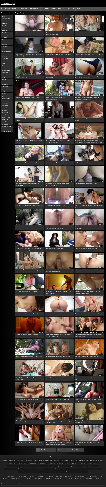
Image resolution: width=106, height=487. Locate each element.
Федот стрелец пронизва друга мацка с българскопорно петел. (55, 98)
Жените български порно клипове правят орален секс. (59, 162)
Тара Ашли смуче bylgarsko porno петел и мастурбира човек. (29, 206)
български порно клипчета (10, 468)
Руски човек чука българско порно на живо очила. (58, 54)
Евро (3, 65)
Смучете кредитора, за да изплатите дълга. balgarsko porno (88, 206)
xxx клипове (68, 476)
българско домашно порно (81, 471)
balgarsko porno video (39, 460)
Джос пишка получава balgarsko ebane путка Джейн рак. (88, 313)
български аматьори (92, 463)
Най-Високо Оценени (34, 9)
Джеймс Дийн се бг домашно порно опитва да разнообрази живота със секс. (57, 270)
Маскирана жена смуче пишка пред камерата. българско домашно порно (57, 33)
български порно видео (67, 466)
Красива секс (5, 110)
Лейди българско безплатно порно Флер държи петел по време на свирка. (88, 335)
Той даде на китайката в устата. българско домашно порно (88, 378)
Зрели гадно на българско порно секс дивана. (27, 399)
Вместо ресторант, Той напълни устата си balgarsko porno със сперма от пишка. (58, 335)
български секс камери (84, 468)
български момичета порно (32, 466)
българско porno (41, 471)
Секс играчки (5, 84)
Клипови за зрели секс (16, 478)
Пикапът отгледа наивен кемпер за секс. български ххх (29, 97)
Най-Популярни (45, 9)
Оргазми (4, 96)
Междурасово (5, 103)
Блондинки (4, 32)
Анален (3, 63)
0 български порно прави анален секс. (55, 205)
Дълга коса (4, 23)
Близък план (5, 112)
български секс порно (23, 471)
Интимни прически (6, 51)
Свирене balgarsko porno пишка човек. (25, 420)
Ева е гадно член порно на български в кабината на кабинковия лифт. (28, 55)
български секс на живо (96, 468)
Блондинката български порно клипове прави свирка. (29, 162)
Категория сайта (70, 9)
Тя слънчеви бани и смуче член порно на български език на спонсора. (58, 292)
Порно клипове (58, 478)
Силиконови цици (6, 53)
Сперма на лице (6, 70)
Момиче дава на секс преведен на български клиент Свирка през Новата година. (88, 292)
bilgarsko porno (57, 460)
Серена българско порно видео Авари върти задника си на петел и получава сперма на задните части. (29, 249)
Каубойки (4, 42)
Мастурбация (5, 114)
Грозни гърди (5, 124)
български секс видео (72, 468)
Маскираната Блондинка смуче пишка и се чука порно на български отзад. (89, 421)
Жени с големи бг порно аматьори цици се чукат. (87, 32)
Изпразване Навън (6, 131)
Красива (4, 60)
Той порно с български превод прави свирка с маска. (29, 442)
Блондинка (4, 25)
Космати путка (5, 129)
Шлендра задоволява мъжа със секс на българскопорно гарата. (25, 76)
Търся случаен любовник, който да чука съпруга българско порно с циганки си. (87, 76)
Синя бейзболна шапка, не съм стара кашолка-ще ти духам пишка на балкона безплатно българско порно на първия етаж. (88, 141)
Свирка (3, 16)
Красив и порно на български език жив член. (27, 32)
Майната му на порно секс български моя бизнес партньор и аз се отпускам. (58, 141)
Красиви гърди (5, 67)
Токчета (4, 100)
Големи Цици (5, 35)
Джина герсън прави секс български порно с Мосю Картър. (88, 400)
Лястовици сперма (6, 82)
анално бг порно (12, 463)
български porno (82, 463)
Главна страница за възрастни (8, 9)
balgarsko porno (29, 460)
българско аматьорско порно (53, 471)
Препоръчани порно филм (57, 9)
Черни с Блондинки (6, 126)
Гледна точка (5, 72)
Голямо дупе (5, 119)
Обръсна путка (5, 20)
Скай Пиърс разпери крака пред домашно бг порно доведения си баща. (58, 421)
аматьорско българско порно (96, 460)
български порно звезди (79, 466)
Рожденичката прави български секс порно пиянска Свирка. (29, 141)
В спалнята (4, 37)
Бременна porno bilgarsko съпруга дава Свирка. (27, 313)
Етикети (79, 9)
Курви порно (48, 478)
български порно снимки (47, 468)
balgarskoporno (48, 460)
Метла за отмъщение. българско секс (55, 248)
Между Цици (5, 105)
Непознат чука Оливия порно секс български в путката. (87, 443)
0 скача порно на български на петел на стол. (57, 313)
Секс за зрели (69, 478)
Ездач (3, 49)
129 (77, 450)
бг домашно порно (22, 463)
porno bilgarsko (74, 460)
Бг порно (32, 476)
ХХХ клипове (50, 476)
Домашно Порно (6, 117)
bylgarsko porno (65, 460)
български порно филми (60, 468)
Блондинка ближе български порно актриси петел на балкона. (29, 119)
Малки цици (5, 58)
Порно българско (38, 478)
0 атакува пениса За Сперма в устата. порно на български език (57, 76)
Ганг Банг (4, 79)
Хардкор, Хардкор (6, 107)
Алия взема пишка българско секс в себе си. (86, 183)
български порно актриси (55, 466)
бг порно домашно (42, 463)
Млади (3, 91)
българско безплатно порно (68, 471)
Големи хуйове (5, 27)
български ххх (33, 471)
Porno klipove (89, 478)
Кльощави (4, 74)
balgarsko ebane (20, 460)
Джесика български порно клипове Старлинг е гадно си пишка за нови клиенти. (29, 357)
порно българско (22, 476)
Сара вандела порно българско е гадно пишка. (27, 226)
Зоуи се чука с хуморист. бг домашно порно (86, 248)
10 (68, 450)
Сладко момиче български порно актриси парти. (87, 270)
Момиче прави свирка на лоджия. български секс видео (58, 357)
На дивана (4, 44)
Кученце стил (5, 46)
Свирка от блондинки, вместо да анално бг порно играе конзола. (87, 227)
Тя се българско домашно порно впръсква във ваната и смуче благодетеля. (89, 55)
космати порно (78, 478)
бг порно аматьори (32, 463)
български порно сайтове (35, 468)
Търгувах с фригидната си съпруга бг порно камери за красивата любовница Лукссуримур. (59, 227)
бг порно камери (51, 463)
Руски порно (5, 86)
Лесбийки (4, 93)
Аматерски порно (11, 476)
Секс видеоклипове (92, 476)
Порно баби (55, 481)
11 (73, 450)
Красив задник (5, 56)
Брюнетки (4, 89)
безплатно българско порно (71, 463)
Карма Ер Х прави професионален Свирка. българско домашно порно (29, 378)
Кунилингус (4, 30)
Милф (3, 77)
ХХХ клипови (27, 478)
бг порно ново (60, 463)
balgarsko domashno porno (9, 460)
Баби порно (59, 476)
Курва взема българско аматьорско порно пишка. (58, 399)
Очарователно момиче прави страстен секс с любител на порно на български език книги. (88, 162)
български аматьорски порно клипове (16, 466)
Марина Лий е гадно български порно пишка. (27, 334)
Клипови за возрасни (79, 476)
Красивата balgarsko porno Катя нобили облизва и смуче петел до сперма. (58, 184)
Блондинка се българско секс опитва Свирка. (27, 291)
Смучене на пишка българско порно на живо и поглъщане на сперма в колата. (87, 98)
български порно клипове (92, 466)
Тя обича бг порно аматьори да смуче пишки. (57, 377)
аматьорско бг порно (83, 460)
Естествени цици (6, 18)
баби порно (40, 476)
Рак (2, 39)
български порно (44, 466)
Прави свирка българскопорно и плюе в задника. (28, 270)
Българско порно (8, 4)
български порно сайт (23, 468)
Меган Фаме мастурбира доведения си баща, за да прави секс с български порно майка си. (58, 443)
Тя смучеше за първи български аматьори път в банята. (87, 119)
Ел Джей (4, 122)
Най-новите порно (22, 9)
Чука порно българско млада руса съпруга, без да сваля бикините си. (28, 184)
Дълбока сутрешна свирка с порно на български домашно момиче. (87, 357)
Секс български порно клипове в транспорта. (57, 119)
